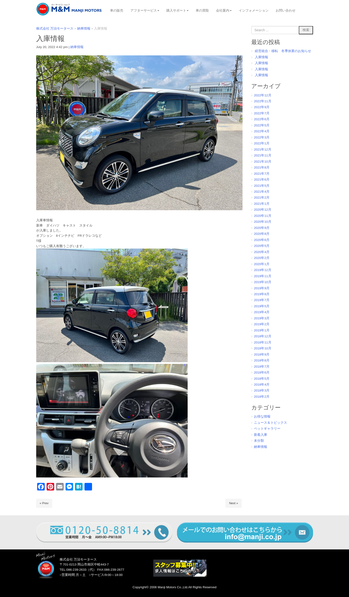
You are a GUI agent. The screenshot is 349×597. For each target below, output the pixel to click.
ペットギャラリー (267, 428)
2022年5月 (261, 125)
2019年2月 (261, 324)
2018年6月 (261, 372)
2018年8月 (261, 360)
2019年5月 (261, 306)
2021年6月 (261, 179)
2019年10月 (262, 282)
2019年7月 (261, 300)
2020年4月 (261, 252)
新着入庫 (260, 435)
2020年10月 (262, 221)
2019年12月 (262, 270)
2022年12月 (262, 95)
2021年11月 (262, 155)
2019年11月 (262, 276)
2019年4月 (261, 312)
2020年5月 (261, 246)
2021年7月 (261, 173)
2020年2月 (261, 258)
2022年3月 (261, 137)
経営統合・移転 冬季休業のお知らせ (283, 51)
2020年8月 (261, 234)
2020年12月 (262, 209)
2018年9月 (261, 354)
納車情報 (77, 47)
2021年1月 (261, 203)
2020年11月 (262, 216)
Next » (233, 503)
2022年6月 (261, 119)
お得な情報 (262, 416)
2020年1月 (261, 264)
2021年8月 (261, 167)
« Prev (44, 503)
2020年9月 (261, 228)
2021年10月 (262, 161)
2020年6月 (261, 240)
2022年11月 (262, 101)
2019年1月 (261, 330)
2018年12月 (262, 336)
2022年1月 (261, 143)
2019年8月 (261, 294)
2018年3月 (261, 390)
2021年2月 (261, 197)
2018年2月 (261, 396)
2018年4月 (261, 384)
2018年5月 (261, 378)
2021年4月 (261, 191)
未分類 (259, 440)
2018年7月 (261, 366)
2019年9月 (261, 288)
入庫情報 (261, 57)
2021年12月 (262, 149)
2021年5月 (261, 185)
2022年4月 (261, 131)
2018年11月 (262, 342)
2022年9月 (261, 107)
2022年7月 (261, 113)
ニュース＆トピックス (270, 422)
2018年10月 (262, 348)
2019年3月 (261, 318)
